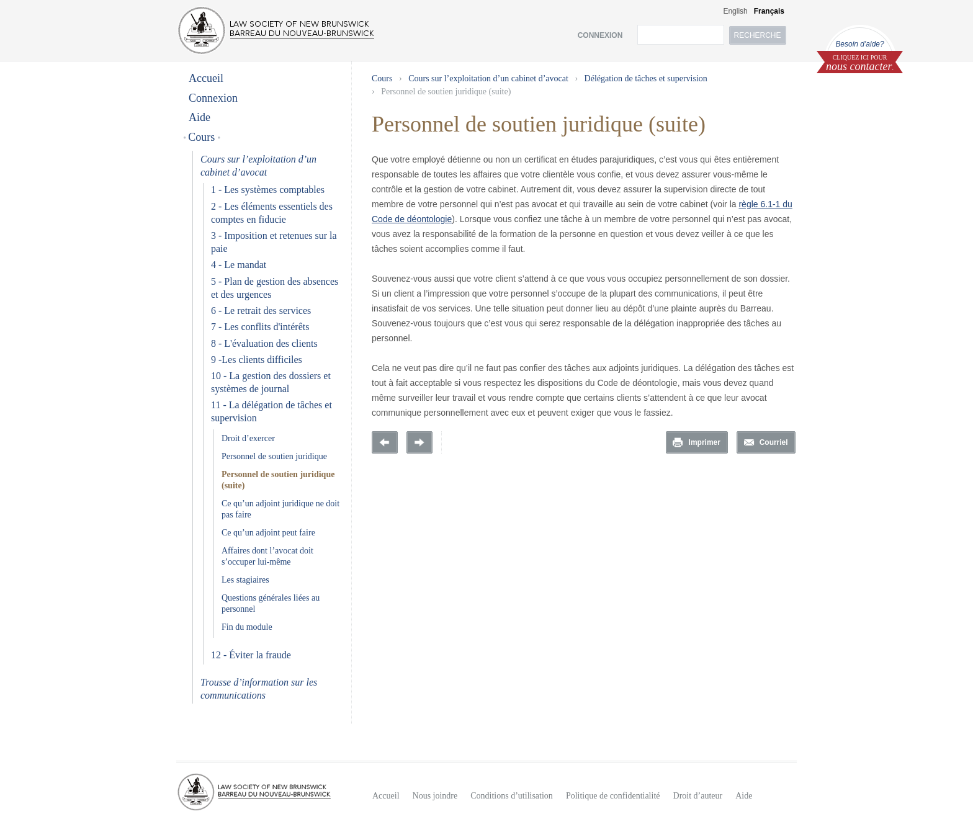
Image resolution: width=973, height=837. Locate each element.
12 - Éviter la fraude (251, 655)
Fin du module (247, 627)
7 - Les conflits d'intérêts (260, 326)
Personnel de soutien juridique (274, 456)
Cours (202, 137)
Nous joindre (435, 795)
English (735, 11)
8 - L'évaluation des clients (264, 343)
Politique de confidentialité (613, 795)
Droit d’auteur (698, 795)
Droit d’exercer (248, 438)
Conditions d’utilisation (511, 795)
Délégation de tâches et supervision (646, 78)
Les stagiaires (245, 579)
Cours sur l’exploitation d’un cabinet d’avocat (488, 78)
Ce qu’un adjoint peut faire (268, 532)
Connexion (213, 98)
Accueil (206, 78)
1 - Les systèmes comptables (268, 189)
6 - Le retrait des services (261, 310)
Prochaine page (419, 442)
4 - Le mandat (238, 264)
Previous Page (385, 442)
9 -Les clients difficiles (256, 359)
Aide (199, 117)
